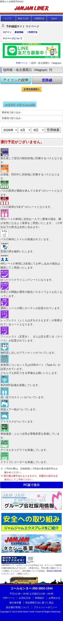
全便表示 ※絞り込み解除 (20, 104)
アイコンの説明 (15, 80)
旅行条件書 (15, 602)
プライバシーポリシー (45, 607)
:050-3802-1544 (31, 588)
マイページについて (12, 38)
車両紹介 (39, 598)
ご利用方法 (38, 18)
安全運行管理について (17, 607)
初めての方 (23, 18)
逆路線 (47, 80)
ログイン (7, 32)
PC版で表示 (31, 484)
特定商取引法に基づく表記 (39, 602)
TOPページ (22, 63)
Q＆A (54, 18)
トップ (8, 18)
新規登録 (19, 32)
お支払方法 (25, 598)
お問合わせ (54, 598)
